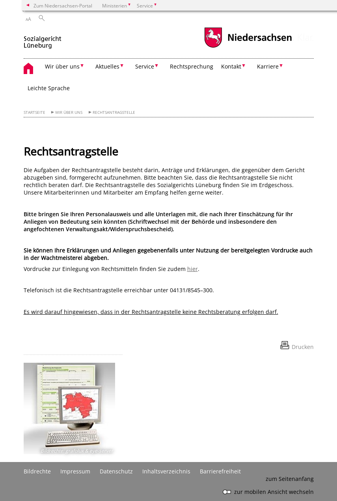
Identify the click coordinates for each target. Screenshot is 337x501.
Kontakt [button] (231, 66)
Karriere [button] (268, 66)
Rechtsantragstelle (114, 112)
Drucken (303, 347)
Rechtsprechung (191, 66)
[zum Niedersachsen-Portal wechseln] (248, 46)
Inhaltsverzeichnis (166, 471)
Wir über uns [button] (62, 66)
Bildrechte (37, 471)
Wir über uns (68, 112)
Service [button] (144, 66)
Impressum (75, 471)
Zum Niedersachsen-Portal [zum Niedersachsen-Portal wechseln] (63, 5)
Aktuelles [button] (107, 66)
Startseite (34, 112)
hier (192, 269)
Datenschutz (116, 471)
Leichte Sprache (49, 88)
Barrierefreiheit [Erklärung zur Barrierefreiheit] (220, 471)
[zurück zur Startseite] (42, 38)
